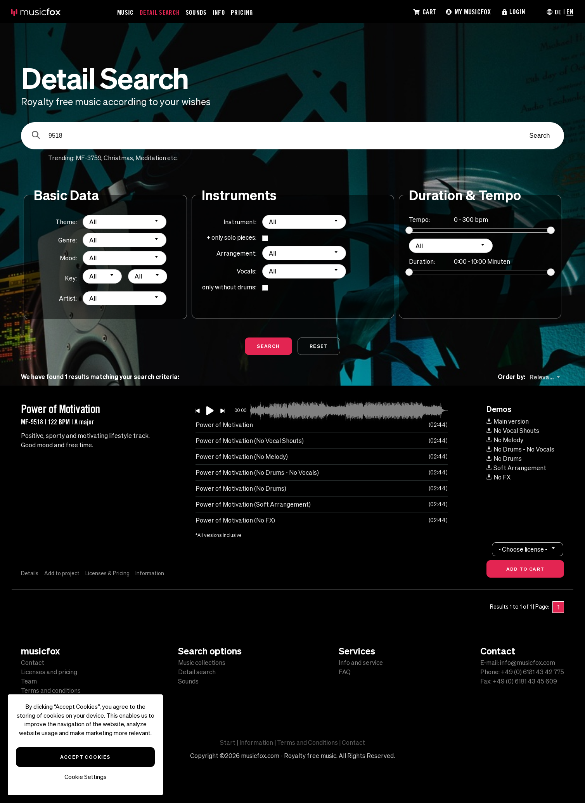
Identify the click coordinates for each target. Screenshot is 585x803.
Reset (319, 346)
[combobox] (124, 222)
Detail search (197, 671)
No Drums (504, 458)
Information (152, 573)
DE (557, 11)
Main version (507, 421)
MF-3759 (88, 157)
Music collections (201, 662)
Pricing (242, 12)
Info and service (361, 662)
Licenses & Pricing (109, 573)
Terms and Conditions (307, 742)
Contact (32, 662)
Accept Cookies (85, 757)
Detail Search (160, 12)
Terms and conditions (51, 690)
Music (125, 12)
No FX (498, 477)
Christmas (118, 157)
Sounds (196, 12)
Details (29, 573)
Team (29, 681)
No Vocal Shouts (512, 430)
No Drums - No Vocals (520, 449)
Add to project (62, 573)
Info (219, 12)
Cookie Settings (85, 777)
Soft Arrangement (516, 467)
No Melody (504, 439)
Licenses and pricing (49, 671)
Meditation (150, 157)
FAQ (345, 671)
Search (539, 135)
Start (227, 742)
